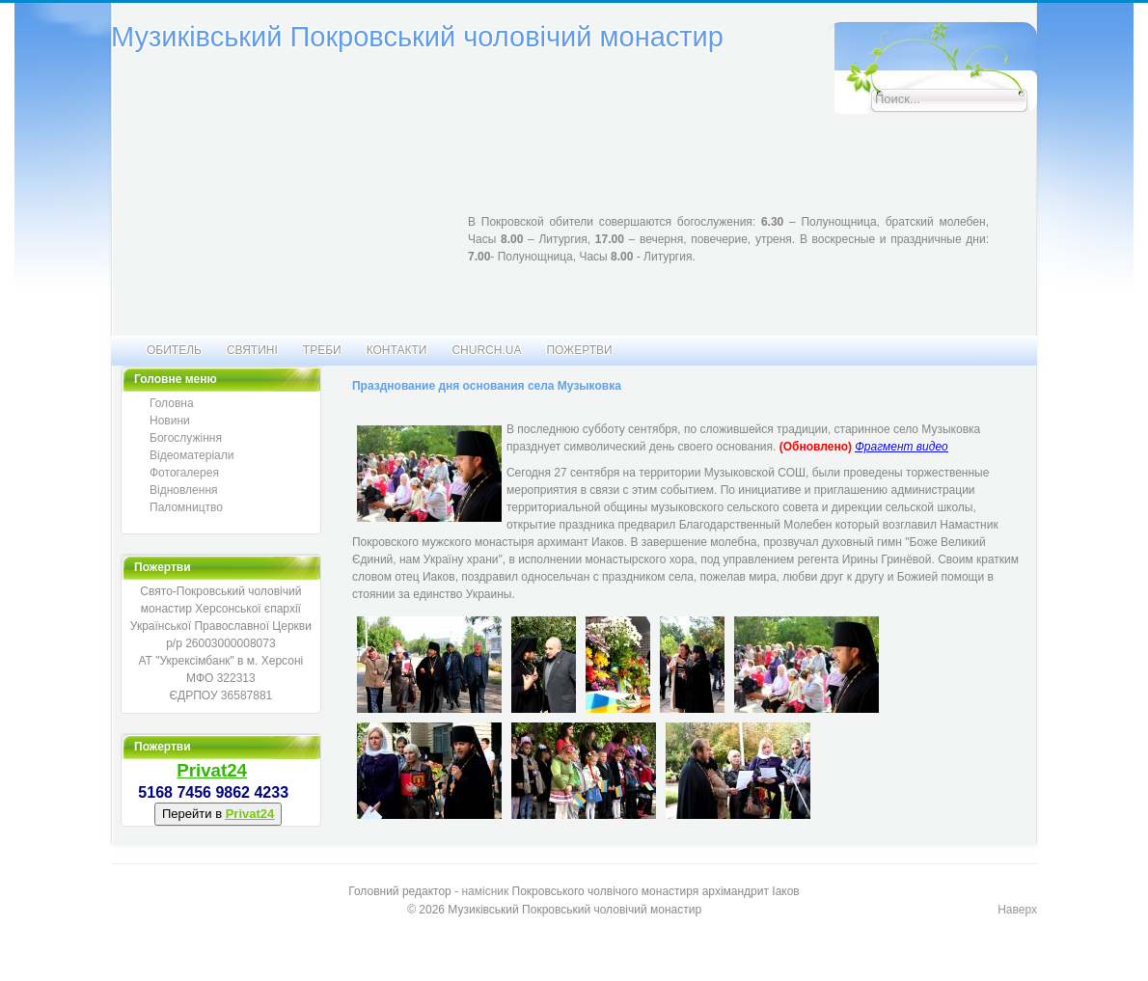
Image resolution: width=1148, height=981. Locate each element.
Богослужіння (186, 438)
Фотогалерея (184, 472)
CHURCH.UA (486, 350)
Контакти (397, 350)
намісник (484, 891)
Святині (252, 350)
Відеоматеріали (191, 455)
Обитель (174, 350)
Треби (322, 350)
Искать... (827, 22)
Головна (172, 403)
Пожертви (579, 350)
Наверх (1017, 909)
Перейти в (218, 813)
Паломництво (186, 507)
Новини (170, 420)
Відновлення (184, 490)
